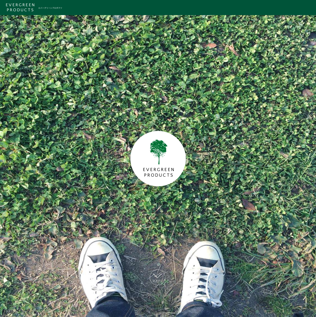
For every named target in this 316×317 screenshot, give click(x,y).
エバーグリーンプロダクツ (50, 7)
